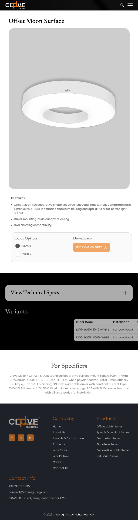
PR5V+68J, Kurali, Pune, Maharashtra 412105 (38, 501)
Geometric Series (109, 442)
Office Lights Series (110, 430)
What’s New (61, 459)
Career (58, 465)
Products (59, 447)
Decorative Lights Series (113, 453)
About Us (59, 436)
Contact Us (60, 471)
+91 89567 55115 (19, 489)
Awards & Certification (68, 442)
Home (57, 430)
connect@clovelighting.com (28, 495)
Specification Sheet (96, 247)
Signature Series (108, 447)
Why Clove (60, 453)
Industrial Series (107, 459)
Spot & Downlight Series (113, 436)
